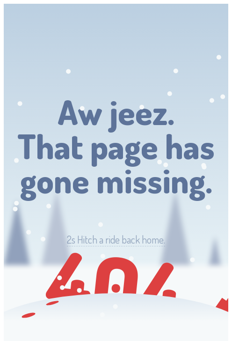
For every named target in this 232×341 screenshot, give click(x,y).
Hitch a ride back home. (116, 239)
